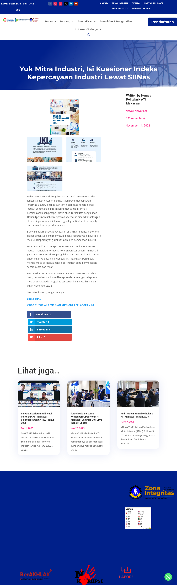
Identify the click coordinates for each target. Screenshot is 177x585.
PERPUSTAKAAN (141, 8)
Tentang (65, 21)
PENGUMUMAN (120, 3)
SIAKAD (103, 3)
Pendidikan (85, 21)
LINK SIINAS (34, 298)
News (129, 111)
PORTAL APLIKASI (153, 3)
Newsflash (141, 111)
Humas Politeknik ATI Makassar (138, 99)
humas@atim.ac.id (11, 3)
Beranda (50, 21)
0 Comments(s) (135, 118)
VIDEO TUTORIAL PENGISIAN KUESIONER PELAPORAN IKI (60, 305)
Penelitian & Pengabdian (116, 21)
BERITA (136, 3)
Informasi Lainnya (87, 29)
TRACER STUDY (120, 8)
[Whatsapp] (168, 577)
